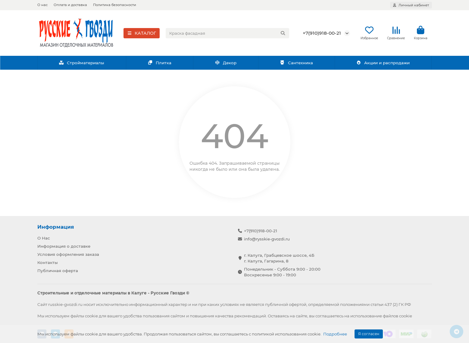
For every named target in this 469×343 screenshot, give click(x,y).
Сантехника (296, 64)
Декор (225, 64)
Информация (55, 227)
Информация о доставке (63, 246)
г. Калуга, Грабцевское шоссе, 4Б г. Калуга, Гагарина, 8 (279, 258)
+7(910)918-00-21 (322, 34)
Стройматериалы (82, 64)
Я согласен (368, 334)
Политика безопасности (114, 5)
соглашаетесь (329, 315)
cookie (91, 315)
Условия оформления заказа (68, 254)
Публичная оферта (57, 270)
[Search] (227, 34)
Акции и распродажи (383, 64)
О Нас (43, 238)
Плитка (159, 64)
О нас (42, 5)
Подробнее (335, 334)
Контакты (47, 262)
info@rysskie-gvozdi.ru (267, 239)
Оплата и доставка (70, 5)
